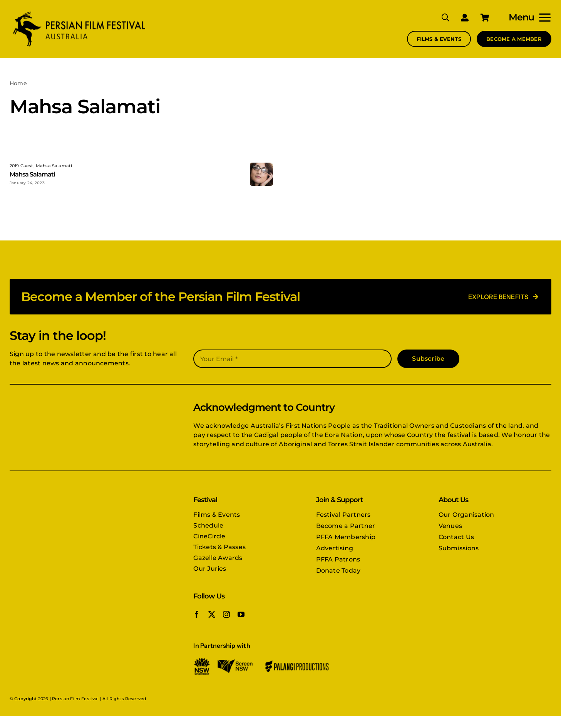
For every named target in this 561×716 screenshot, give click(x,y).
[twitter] (211, 614)
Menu (521, 17)
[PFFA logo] (79, 12)
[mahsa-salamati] (261, 165)
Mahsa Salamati (32, 174)
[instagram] (226, 614)
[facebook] (196, 614)
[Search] (439, 17)
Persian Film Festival (75, 698)
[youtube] (241, 614)
